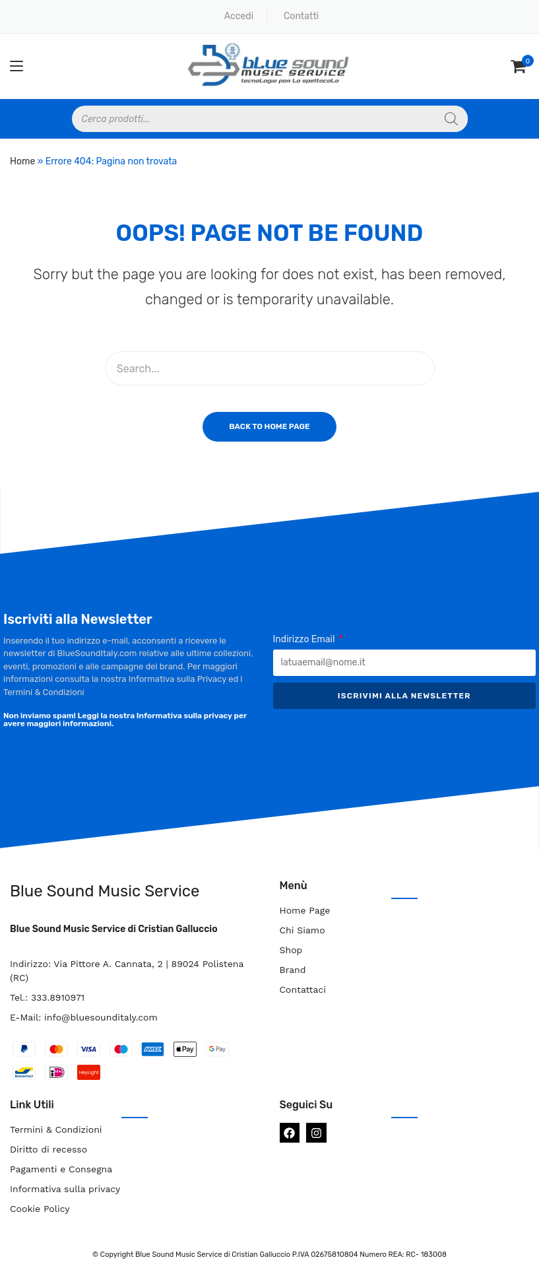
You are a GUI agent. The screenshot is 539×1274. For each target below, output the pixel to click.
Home (22, 161)
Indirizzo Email (305, 639)
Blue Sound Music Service (104, 891)
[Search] (451, 119)
